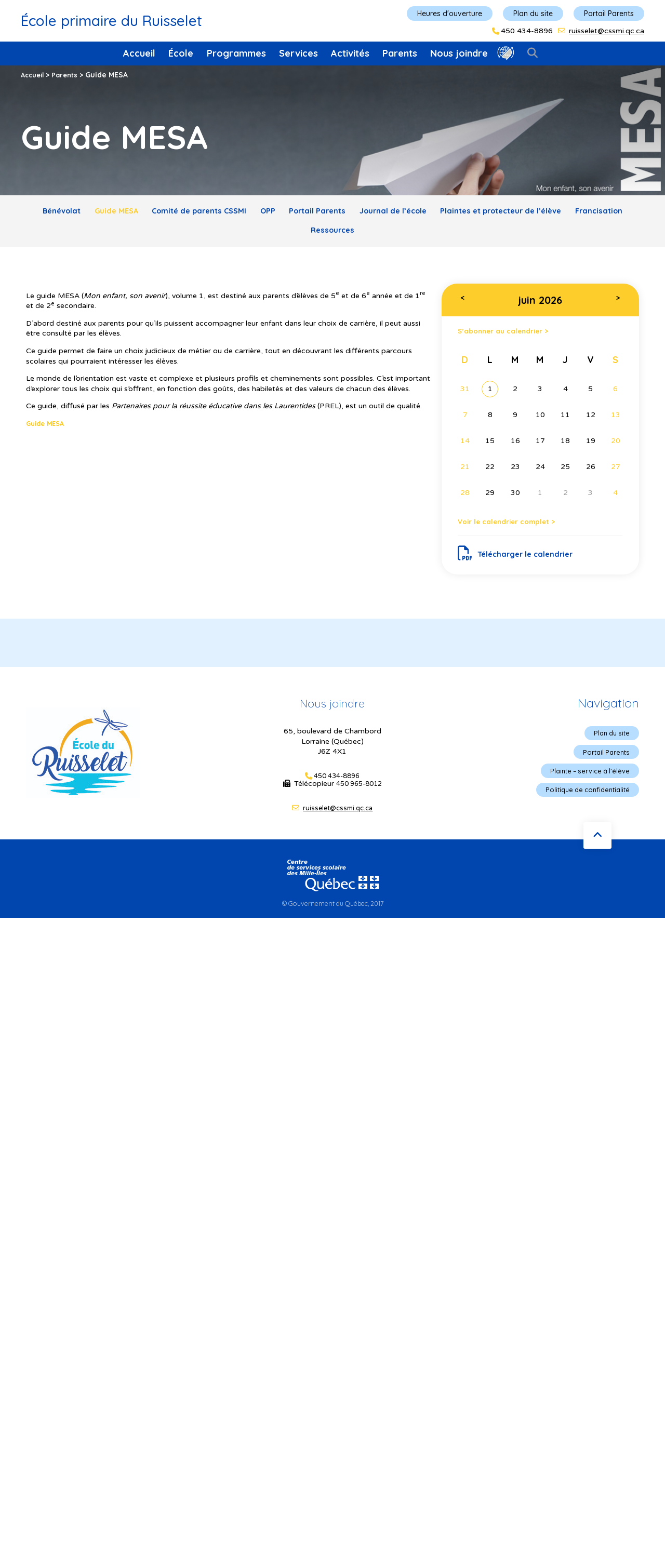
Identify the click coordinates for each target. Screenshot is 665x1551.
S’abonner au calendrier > (512, 339)
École (180, 53)
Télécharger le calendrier (521, 566)
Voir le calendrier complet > (516, 533)
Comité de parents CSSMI (217, 213)
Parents (399, 53)
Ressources (367, 236)
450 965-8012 (359, 799)
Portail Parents (609, 13)
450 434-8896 (527, 31)
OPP (295, 213)
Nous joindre (459, 53)
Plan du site (533, 13)
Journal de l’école (441, 213)
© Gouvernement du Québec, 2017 (332, 919)
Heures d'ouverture (449, 13)
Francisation (299, 236)
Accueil (139, 53)
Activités (350, 53)
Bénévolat (58, 213)
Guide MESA (122, 213)
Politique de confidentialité (583, 807)
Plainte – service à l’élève (586, 788)
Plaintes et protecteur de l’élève (562, 213)
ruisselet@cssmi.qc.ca (606, 30)
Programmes (236, 53)
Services (298, 53)
